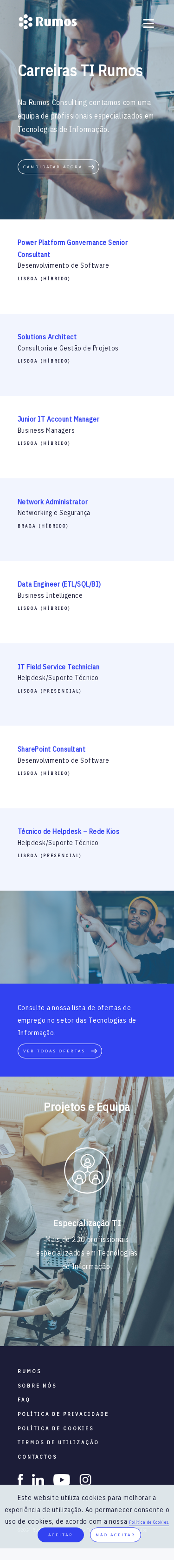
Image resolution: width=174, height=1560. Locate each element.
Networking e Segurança (54, 513)
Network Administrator (53, 501)
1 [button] (52, 1318)
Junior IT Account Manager (59, 419)
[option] (87, 1172)
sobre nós (37, 1385)
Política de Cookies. (149, 1522)
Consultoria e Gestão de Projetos (68, 348)
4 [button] (94, 1318)
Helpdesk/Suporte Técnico (58, 678)
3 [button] (80, 1318)
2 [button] (66, 1318)
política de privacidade (63, 1414)
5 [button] (108, 1318)
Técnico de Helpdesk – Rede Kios (69, 831)
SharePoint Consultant (52, 749)
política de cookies (56, 1428)
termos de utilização (58, 1442)
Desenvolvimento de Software (64, 265)
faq (24, 1399)
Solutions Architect (47, 336)
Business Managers (46, 430)
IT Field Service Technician (59, 666)
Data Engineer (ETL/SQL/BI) (59, 584)
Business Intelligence (50, 595)
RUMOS (29, 1371)
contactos (37, 1457)
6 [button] (122, 1318)
